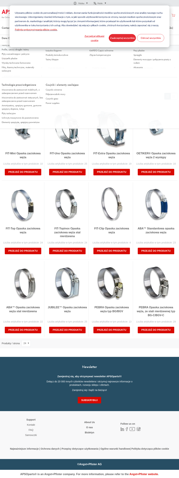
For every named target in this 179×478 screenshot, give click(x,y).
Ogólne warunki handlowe (115, 448)
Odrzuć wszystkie (151, 37)
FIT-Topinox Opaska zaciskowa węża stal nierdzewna (67, 232)
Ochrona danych (50, 448)
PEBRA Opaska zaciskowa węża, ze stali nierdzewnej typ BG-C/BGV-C (156, 311)
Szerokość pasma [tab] (12, 76)
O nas (89, 427)
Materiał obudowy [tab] (56, 68)
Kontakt (31, 424)
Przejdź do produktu (23, 172)
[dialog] (89, 26)
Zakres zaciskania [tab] (145, 68)
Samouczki (31, 435)
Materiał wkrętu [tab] (99, 68)
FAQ (31, 430)
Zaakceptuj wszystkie (122, 37)
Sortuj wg (7, 96)
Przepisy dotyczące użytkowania (80, 448)
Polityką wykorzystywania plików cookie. (36, 29)
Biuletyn (89, 432)
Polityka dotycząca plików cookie (150, 448)
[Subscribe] (89, 400)
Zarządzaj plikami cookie (94, 38)
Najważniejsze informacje (24, 448)
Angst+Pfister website (143, 474)
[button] (80, 3)
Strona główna (8, 34)
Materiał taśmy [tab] (10, 68)
